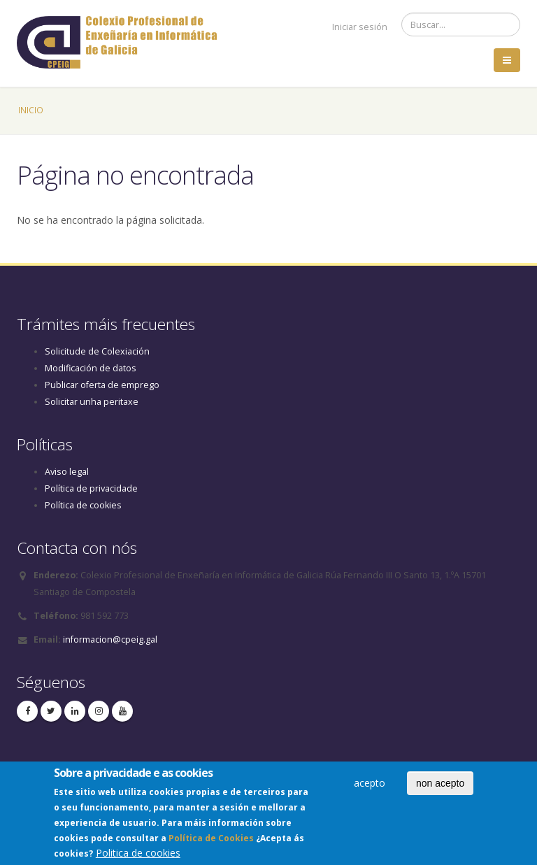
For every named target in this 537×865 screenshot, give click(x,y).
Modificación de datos (90, 368)
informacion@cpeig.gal (110, 639)
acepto (369, 786)
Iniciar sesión (359, 27)
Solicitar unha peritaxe (91, 402)
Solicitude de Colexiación (97, 351)
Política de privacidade (91, 488)
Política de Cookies (211, 842)
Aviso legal (67, 472)
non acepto (440, 786)
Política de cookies (83, 505)
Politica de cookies (138, 856)
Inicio (30, 109)
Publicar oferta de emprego (102, 385)
